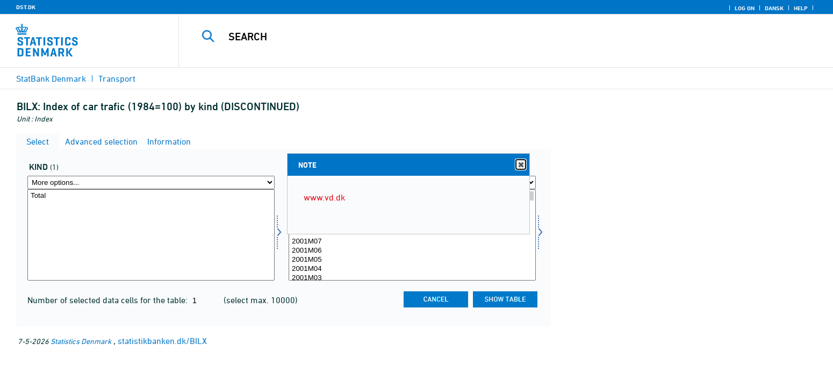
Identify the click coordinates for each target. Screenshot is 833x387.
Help (801, 8)
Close (520, 164)
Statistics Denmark (81, 341)
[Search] (482, 36)
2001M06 (412, 250)
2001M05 (412, 259)
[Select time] (412, 235)
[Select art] (151, 235)
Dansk (774, 8)
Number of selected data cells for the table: (108, 300)
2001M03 (412, 278)
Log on (745, 8)
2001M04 (412, 269)
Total (151, 195)
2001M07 (412, 241)
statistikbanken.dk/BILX (162, 341)
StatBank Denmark (51, 78)
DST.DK (25, 7)
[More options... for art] (151, 182)
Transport (116, 78)
